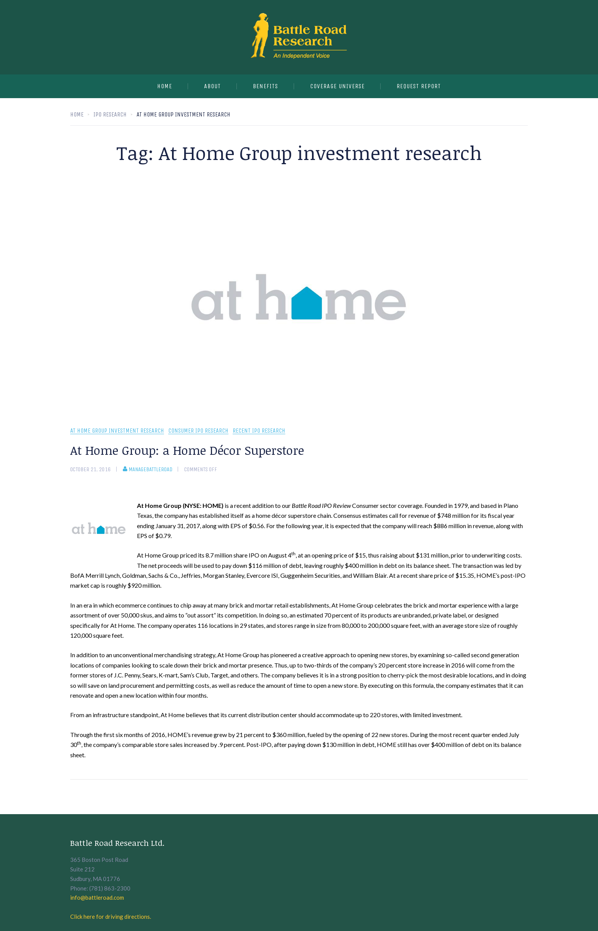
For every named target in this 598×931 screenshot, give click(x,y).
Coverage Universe (337, 86)
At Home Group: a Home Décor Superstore (187, 450)
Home (164, 86)
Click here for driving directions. (110, 916)
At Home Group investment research (117, 431)
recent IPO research (259, 431)
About (212, 86)
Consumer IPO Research (198, 431)
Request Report (419, 86)
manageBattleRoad (147, 469)
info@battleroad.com (97, 897)
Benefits (265, 86)
